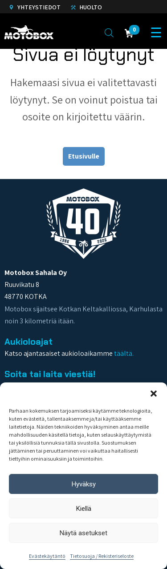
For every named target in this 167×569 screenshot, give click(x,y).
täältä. (124, 353)
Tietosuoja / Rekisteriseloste (102, 556)
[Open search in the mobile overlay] (109, 32)
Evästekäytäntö (47, 556)
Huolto (86, 7)
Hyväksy (84, 484)
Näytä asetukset (83, 533)
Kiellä (83, 509)
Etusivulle (83, 156)
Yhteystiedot (35, 7)
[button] (153, 393)
